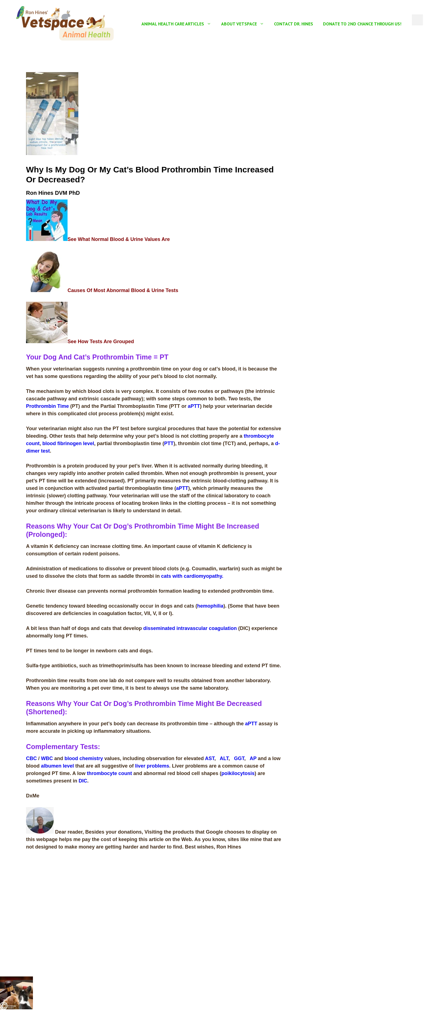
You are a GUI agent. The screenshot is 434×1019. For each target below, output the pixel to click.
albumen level (57, 766)
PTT (169, 443)
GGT (239, 758)
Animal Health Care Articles (178, 23)
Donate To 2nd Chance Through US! (362, 24)
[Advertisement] (351, 110)
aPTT (194, 406)
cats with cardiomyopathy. (192, 576)
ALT (224, 758)
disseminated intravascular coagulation (190, 628)
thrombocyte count (109, 773)
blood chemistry (83, 758)
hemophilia (210, 606)
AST (210, 758)
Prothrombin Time (47, 406)
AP (253, 758)
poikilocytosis (238, 773)
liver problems (152, 766)
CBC (32, 758)
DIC (83, 781)
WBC (47, 758)
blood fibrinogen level (68, 443)
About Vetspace (245, 23)
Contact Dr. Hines (293, 24)
